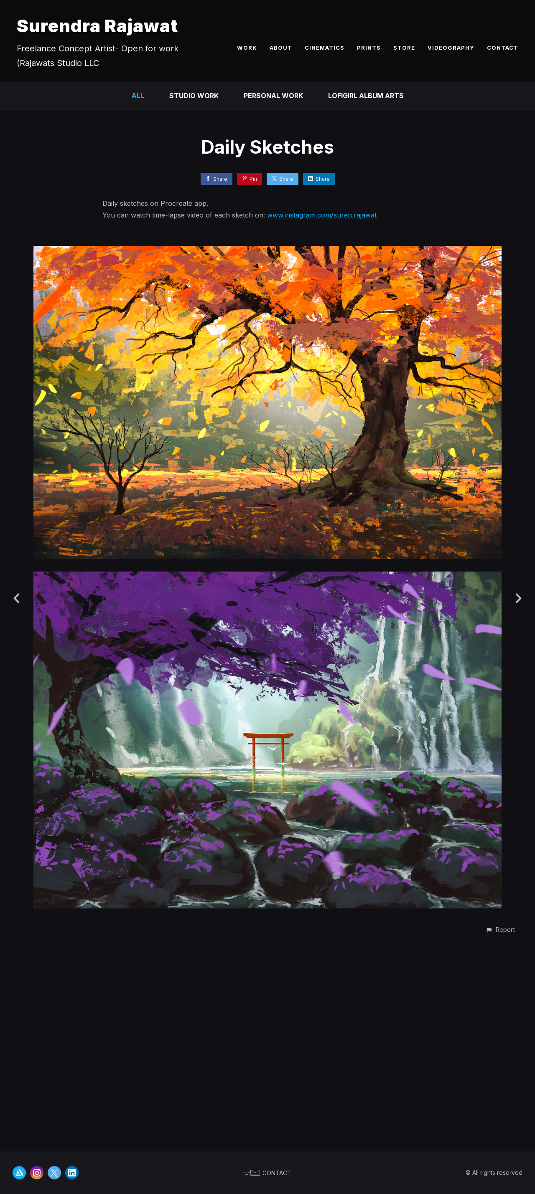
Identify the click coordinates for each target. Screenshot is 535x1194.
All (138, 95)
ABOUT (281, 47)
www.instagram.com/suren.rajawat (322, 215)
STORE (404, 47)
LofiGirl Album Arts (366, 95)
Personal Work (273, 95)
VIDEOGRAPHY (451, 47)
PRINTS (369, 47)
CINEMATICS (324, 47)
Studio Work (194, 95)
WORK (247, 47)
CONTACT (502, 47)
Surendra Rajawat (97, 25)
